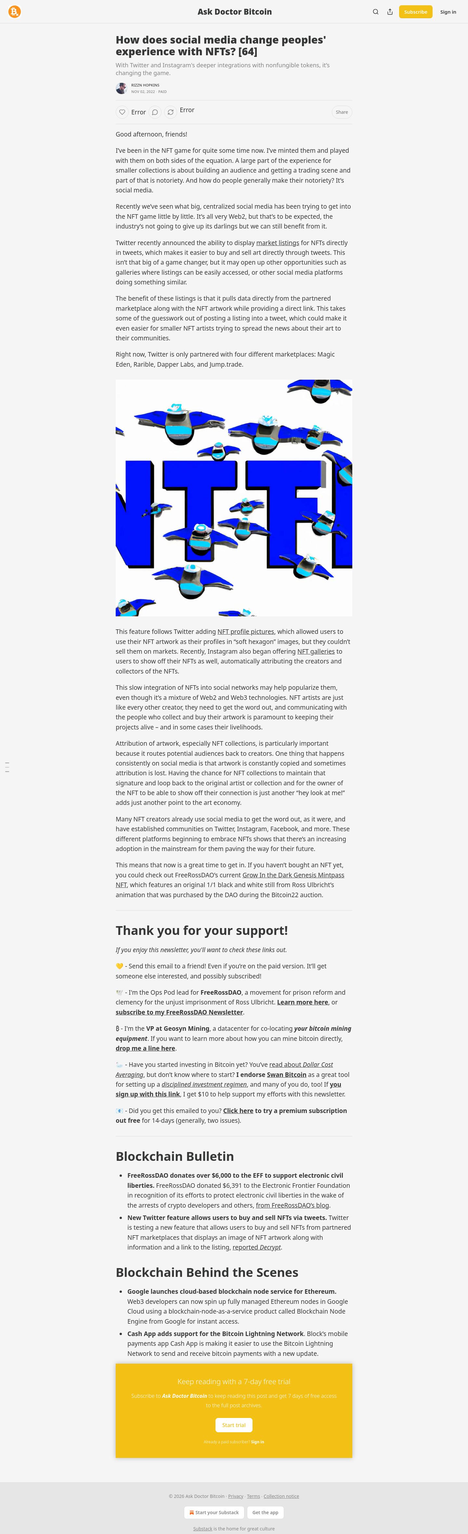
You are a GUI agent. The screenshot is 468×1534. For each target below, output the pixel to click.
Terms (253, 1496)
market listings (277, 243)
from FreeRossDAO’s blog (292, 1205)
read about (286, 1064)
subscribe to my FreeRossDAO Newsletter (179, 1012)
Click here (238, 1111)
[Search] (375, 11)
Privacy (235, 1496)
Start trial (234, 1425)
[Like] (122, 112)
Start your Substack (213, 1512)
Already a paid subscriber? (234, 1442)
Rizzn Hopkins (145, 85)
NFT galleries (316, 651)
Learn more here (302, 1002)
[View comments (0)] (155, 112)
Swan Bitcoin (286, 1074)
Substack (203, 1529)
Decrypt (270, 1247)
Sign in (448, 11)
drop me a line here (145, 1048)
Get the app (266, 1512)
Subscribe (415, 11)
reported (246, 1247)
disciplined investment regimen (204, 1084)
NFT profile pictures (245, 631)
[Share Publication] (390, 11)
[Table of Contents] (7, 767)
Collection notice (281, 1496)
